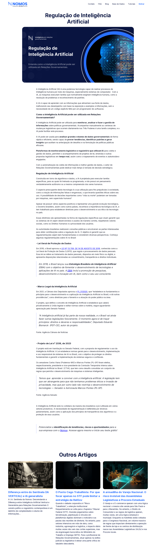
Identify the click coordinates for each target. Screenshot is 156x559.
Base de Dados (118, 4)
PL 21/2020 (82, 291)
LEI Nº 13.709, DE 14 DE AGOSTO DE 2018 (80, 248)
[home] (17, 4)
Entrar (141, 4)
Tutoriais (131, 4)
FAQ (100, 4)
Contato (91, 4)
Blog (107, 4)
